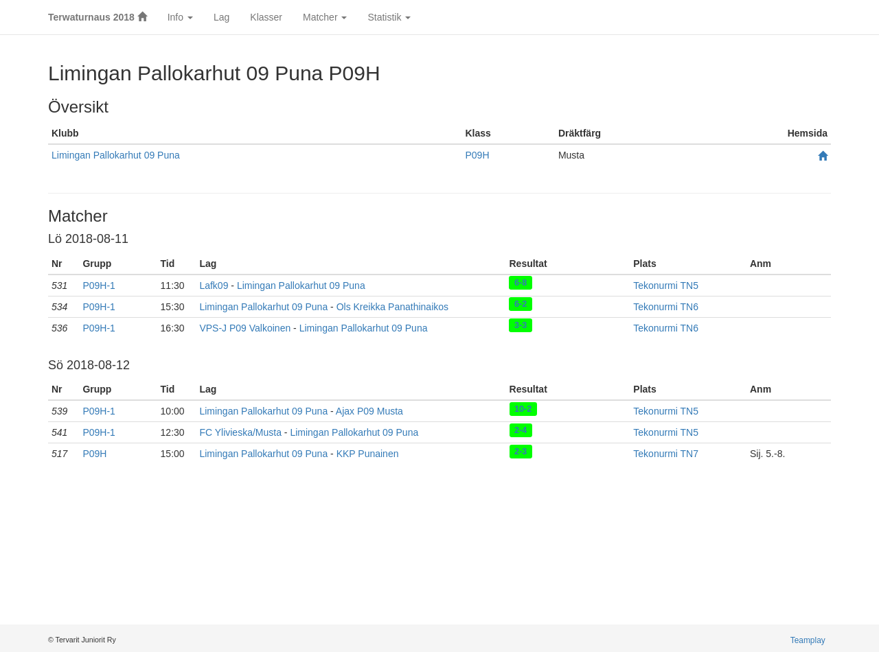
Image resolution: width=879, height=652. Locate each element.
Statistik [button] (389, 17)
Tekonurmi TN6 (665, 306)
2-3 (520, 451)
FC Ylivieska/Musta (240, 432)
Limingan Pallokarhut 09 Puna (116, 155)
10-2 (523, 408)
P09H (477, 155)
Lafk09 (213, 285)
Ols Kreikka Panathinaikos (392, 306)
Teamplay (807, 640)
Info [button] (180, 17)
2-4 (520, 429)
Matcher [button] (325, 17)
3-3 (520, 325)
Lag (221, 17)
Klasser (266, 17)
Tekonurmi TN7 (665, 453)
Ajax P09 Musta (369, 411)
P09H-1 (98, 285)
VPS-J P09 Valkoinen (244, 328)
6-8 (520, 283)
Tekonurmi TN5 (665, 285)
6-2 (520, 304)
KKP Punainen (367, 453)
